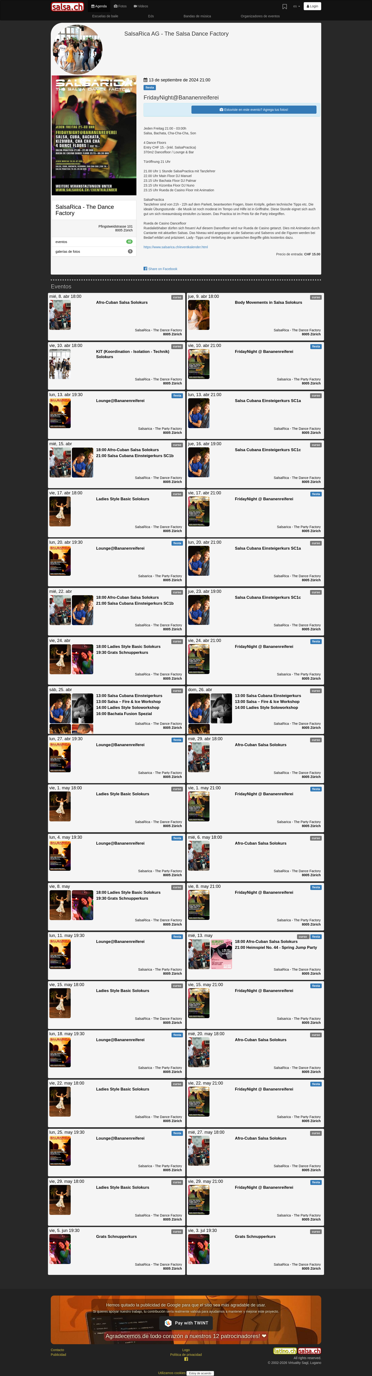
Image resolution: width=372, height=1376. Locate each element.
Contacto (57, 1350)
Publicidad (58, 1355)
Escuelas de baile (105, 16)
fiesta (149, 87)
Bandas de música (197, 16)
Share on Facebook (160, 269)
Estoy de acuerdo (200, 1373)
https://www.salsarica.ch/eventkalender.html (176, 247)
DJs (151, 16)
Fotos (120, 6)
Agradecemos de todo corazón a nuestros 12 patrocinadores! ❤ (186, 1336)
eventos (94, 241)
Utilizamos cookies (172, 1373)
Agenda (99, 6)
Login (312, 6)
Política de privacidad (186, 1355)
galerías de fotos (94, 251)
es (296, 6)
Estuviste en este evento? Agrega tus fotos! (254, 110)
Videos (141, 6)
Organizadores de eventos (260, 16)
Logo (186, 1350)
